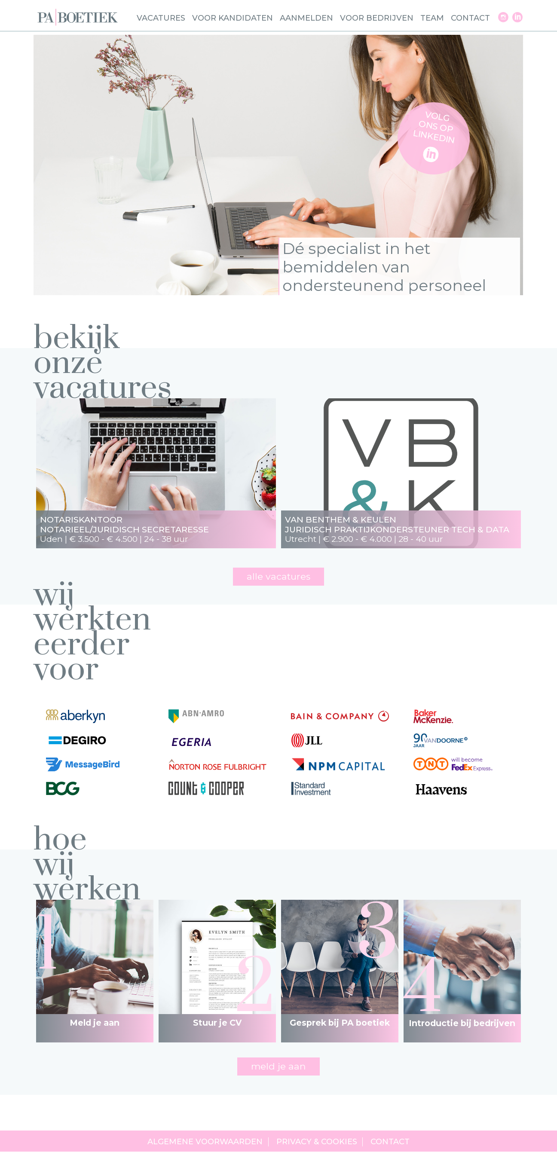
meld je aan (278, 1066)
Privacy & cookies (316, 1141)
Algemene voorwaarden (205, 1141)
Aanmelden (306, 18)
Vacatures (161, 18)
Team (432, 18)
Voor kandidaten (232, 18)
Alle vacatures (278, 576)
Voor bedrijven (376, 18)
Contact (470, 18)
